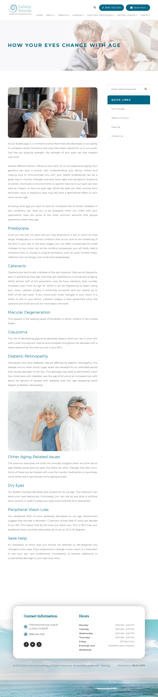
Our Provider (118, 109)
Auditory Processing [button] (101, 15)
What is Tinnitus (120, 118)
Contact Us (117, 136)
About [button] (50, 15)
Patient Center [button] (127, 15)
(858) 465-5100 (113, 8)
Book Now (140, 8)
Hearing (116, 127)
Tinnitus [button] (64, 15)
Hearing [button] (78, 15)
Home (39, 15)
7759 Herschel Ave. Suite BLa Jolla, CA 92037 (43, 625)
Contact (145, 15)
